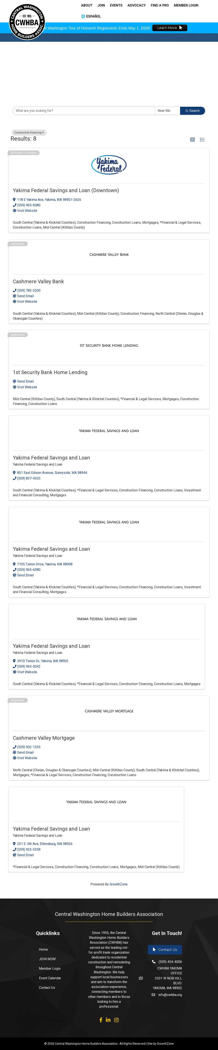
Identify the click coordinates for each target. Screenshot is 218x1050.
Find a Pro (160, 5)
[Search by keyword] (84, 111)
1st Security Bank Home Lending (50, 372)
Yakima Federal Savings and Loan (51, 458)
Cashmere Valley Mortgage (44, 738)
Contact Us (47, 988)
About (86, 5)
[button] (192, 140)
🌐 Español (91, 16)
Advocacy (137, 5)
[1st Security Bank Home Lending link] (109, 345)
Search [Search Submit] (193, 111)
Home (43, 949)
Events (116, 5)
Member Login (186, 5)
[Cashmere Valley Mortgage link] (109, 711)
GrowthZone (119, 884)
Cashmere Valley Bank (38, 281)
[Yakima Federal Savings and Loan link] (109, 431)
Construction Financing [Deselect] (29, 132)
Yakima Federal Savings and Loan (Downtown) (66, 190)
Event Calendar (50, 978)
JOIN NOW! (47, 959)
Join (101, 5)
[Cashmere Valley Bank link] (109, 254)
